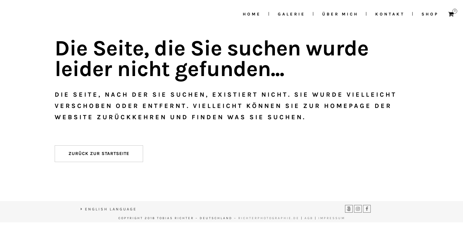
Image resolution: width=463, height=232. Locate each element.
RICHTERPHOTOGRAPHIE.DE (268, 218)
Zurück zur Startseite (98, 153)
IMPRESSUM (331, 218)
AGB (308, 218)
